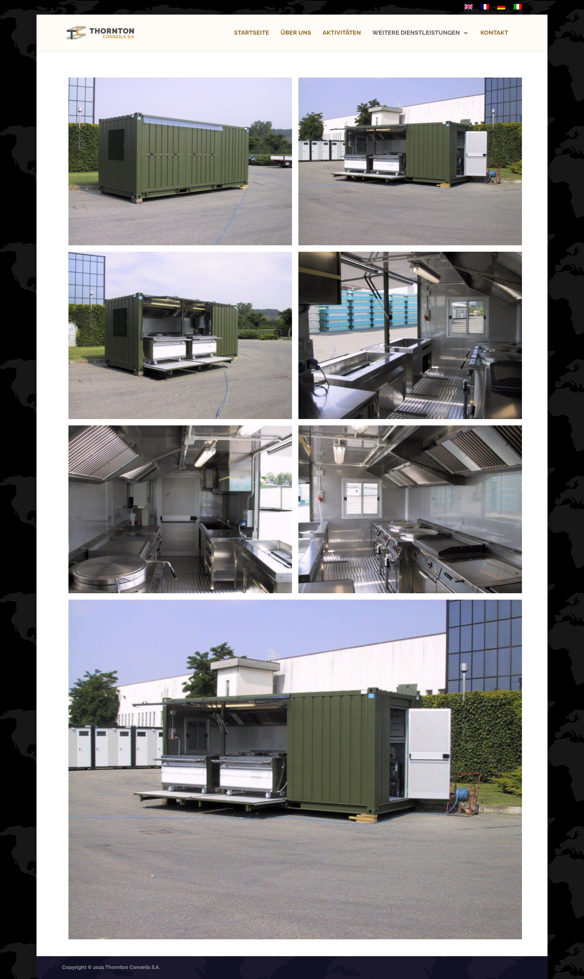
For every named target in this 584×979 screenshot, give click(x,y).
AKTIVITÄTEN (342, 33)
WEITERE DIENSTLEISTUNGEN (416, 33)
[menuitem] (468, 9)
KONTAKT (494, 33)
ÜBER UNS (296, 33)
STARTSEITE (251, 33)
